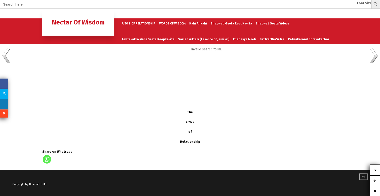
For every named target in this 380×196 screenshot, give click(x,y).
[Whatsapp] (47, 159)
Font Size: (365, 3)
